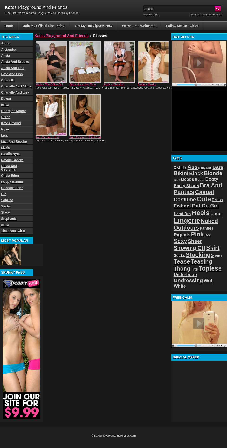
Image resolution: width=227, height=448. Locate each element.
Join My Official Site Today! (44, 26)
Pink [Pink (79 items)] (197, 234)
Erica (5, 105)
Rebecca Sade (12, 188)
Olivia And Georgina (9, 167)
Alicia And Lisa (12, 68)
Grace (5, 117)
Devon (6, 98)
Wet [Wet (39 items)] (208, 280)
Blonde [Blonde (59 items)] (213, 173)
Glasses (47, 87)
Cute (79, 87)
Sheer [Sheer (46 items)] (195, 241)
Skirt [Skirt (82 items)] (213, 247)
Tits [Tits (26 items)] (194, 269)
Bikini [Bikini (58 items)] (181, 173)
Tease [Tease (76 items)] (182, 261)
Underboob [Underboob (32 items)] (185, 274)
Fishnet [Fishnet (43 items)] (182, 205)
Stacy (5, 212)
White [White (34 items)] (180, 286)
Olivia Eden (10, 175)
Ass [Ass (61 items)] (193, 167)
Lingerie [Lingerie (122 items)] (187, 220)
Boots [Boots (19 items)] (199, 179)
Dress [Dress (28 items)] (217, 199)
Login (155, 14)
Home (9, 26)
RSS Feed (195, 14)
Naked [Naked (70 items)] (209, 221)
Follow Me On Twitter (182, 26)
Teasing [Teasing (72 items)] (201, 261)
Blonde (114, 87)
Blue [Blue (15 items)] (177, 179)
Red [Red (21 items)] (207, 235)
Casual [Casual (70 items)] (204, 192)
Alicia (5, 55)
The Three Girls (13, 231)
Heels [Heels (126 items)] (200, 213)
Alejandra (8, 49)
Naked (64, 87)
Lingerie (99, 140)
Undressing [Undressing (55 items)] (188, 280)
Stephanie (9, 219)
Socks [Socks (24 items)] (179, 255)
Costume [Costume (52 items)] (185, 199)
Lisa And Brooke (14, 142)
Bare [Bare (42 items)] (217, 167)
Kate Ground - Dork (48, 137)
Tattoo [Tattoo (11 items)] (218, 255)
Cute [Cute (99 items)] (204, 199)
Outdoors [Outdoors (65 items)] (186, 227)
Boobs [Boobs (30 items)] (187, 179)
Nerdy (170, 87)
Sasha (6, 206)
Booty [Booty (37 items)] (211, 179)
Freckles (125, 87)
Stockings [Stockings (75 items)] (200, 254)
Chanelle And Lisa (15, 92)
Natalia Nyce (10, 154)
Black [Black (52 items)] (196, 173)
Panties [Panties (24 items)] (207, 228)
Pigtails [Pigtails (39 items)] (182, 234)
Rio (3, 194)
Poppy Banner (12, 182)
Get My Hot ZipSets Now (94, 26)
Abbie (5, 43)
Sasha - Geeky (147, 84)
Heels (56, 87)
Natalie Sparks (12, 160)
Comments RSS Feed (212, 14)
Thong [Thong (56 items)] (182, 269)
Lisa (4, 135)
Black (79, 140)
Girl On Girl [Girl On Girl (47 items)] (205, 206)
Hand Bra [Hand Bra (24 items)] (182, 214)
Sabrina (7, 200)
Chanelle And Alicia (16, 86)
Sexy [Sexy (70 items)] (180, 241)
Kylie (5, 129)
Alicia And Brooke (15, 62)
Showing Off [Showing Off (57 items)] (189, 248)
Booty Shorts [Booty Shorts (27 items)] (186, 186)
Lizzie (5, 148)
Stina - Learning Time (82, 84)
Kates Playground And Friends (62, 36)
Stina (5, 225)
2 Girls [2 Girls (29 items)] (180, 167)
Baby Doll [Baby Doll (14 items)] (205, 168)
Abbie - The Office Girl (49, 84)
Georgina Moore (13, 111)
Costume (149, 87)
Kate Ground (11, 123)
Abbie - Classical (114, 84)
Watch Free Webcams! (139, 26)
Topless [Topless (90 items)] (210, 268)
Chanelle (8, 80)
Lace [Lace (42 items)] (216, 213)
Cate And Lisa (12, 74)
